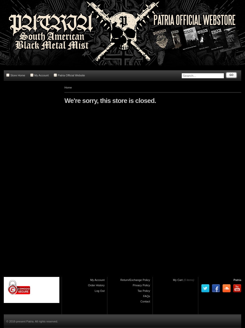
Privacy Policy (141, 285)
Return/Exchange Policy (135, 279)
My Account (39, 75)
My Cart (178, 279)
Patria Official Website (69, 75)
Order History (96, 285)
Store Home (15, 75)
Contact (145, 301)
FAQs (146, 296)
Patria (237, 279)
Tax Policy (143, 290)
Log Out (100, 290)
